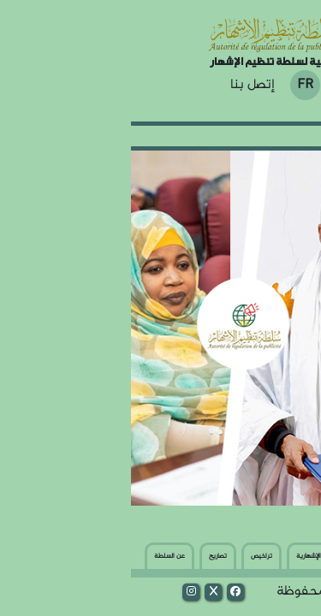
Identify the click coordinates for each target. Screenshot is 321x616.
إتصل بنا (121, 85)
